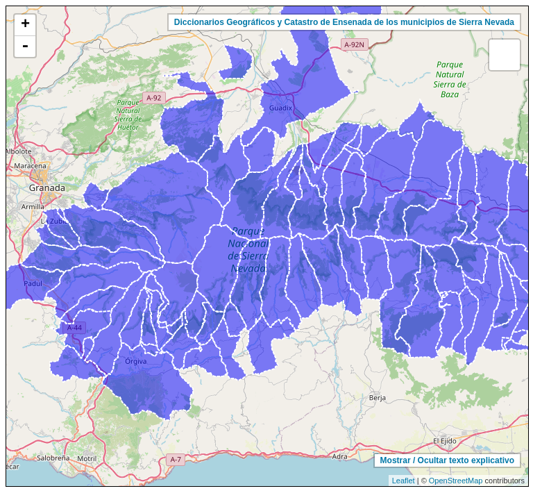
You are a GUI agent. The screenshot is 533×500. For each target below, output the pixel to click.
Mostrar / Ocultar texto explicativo (447, 460)
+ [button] (25, 25)
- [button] (25, 46)
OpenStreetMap (456, 480)
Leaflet (403, 480)
